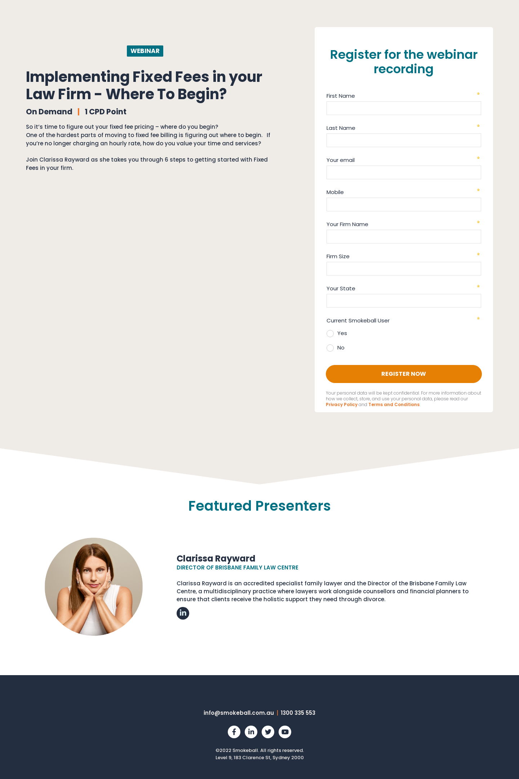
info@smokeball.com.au (239, 713)
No (341, 347)
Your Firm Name (347, 224)
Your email (341, 160)
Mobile (335, 192)
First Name (341, 96)
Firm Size (338, 256)
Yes (342, 333)
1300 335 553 (298, 713)
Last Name (341, 128)
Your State (341, 288)
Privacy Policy (342, 404)
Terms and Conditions (394, 404)
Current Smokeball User (358, 320)
